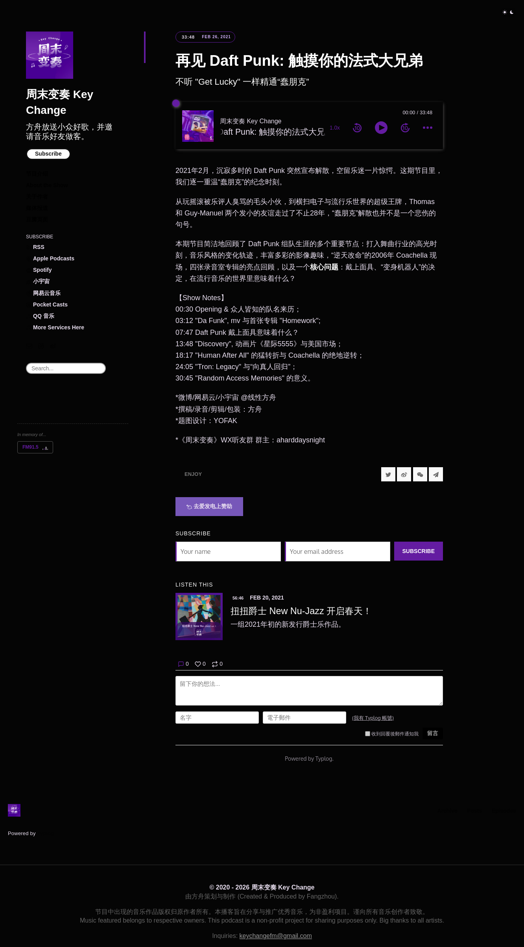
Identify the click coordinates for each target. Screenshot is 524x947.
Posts (474, 811)
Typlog (45, 833)
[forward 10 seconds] (405, 127)
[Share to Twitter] (388, 474)
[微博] (53, 346)
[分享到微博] (404, 474)
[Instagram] (41, 346)
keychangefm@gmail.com (276, 935)
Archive (447, 811)
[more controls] (427, 127)
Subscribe (48, 153)
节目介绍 (37, 174)
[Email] (29, 346)
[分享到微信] (420, 474)
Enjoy (193, 474)
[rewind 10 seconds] (357, 127)
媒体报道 (37, 208)
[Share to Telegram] (436, 474)
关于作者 (37, 196)
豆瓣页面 (37, 219)
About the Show (47, 185)
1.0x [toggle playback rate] (335, 128)
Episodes (504, 811)
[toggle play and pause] (381, 127)
